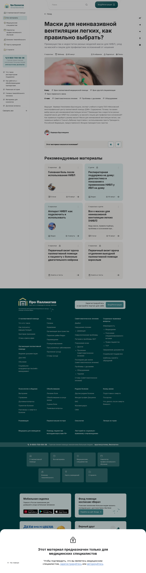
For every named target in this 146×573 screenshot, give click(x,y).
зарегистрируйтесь (71, 564)
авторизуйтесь (95, 564)
